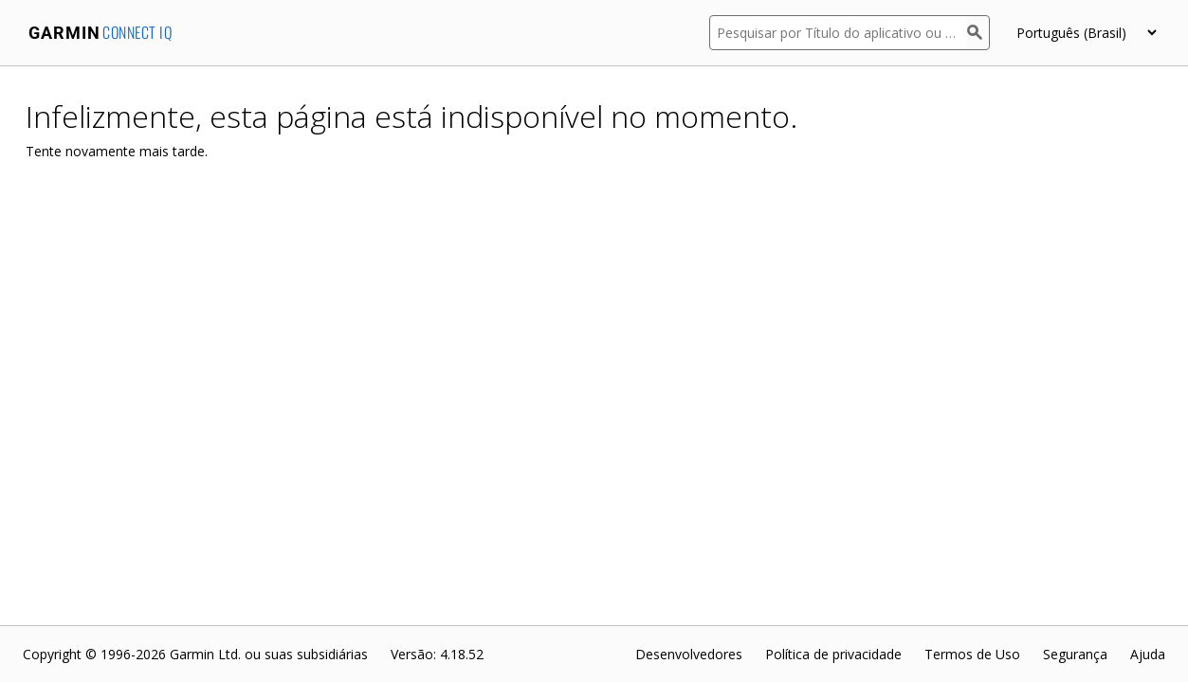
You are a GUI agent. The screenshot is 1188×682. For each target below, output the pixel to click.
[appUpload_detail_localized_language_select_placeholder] (1086, 33)
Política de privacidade (833, 654)
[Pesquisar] (978, 32)
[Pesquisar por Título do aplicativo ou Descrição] (838, 32)
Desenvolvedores (688, 654)
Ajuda (1147, 654)
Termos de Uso (972, 654)
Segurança (1075, 654)
